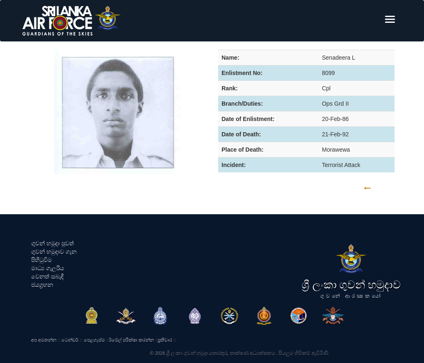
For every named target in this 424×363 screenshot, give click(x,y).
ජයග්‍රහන (42, 284)
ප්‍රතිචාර (165, 339)
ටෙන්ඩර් (69, 339)
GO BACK (393, 188)
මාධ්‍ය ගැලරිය (47, 268)
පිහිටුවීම (41, 260)
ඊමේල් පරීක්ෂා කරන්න (131, 339)
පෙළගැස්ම (94, 339)
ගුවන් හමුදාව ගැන (54, 251)
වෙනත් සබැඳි (47, 276)
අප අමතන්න (43, 339)
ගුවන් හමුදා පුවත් (52, 243)
